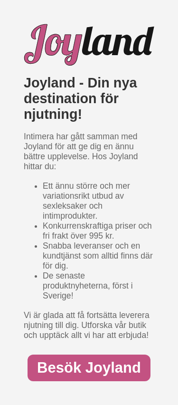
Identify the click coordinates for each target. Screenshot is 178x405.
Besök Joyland (89, 367)
